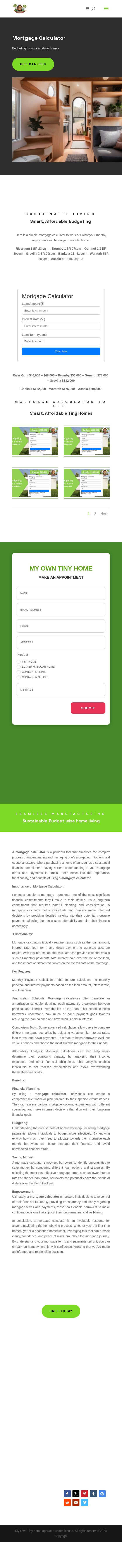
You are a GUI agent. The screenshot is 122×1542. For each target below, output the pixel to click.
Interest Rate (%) (33, 319)
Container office (32, 677)
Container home (31, 672)
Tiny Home (26, 662)
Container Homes (24, 1357)
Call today (61, 1311)
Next (104, 514)
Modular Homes (23, 1346)
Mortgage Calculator (26, 1368)
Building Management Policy (83, 1346)
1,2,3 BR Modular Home (35, 667)
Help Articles (72, 1352)
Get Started (33, 64)
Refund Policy (21, 1432)
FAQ (67, 1357)
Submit (88, 708)
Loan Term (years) (34, 334)
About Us (18, 1421)
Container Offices (24, 1363)
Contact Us (19, 1426)
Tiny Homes (20, 1352)
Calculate (61, 351)
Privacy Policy (21, 1437)
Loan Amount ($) (33, 303)
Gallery (68, 1363)
